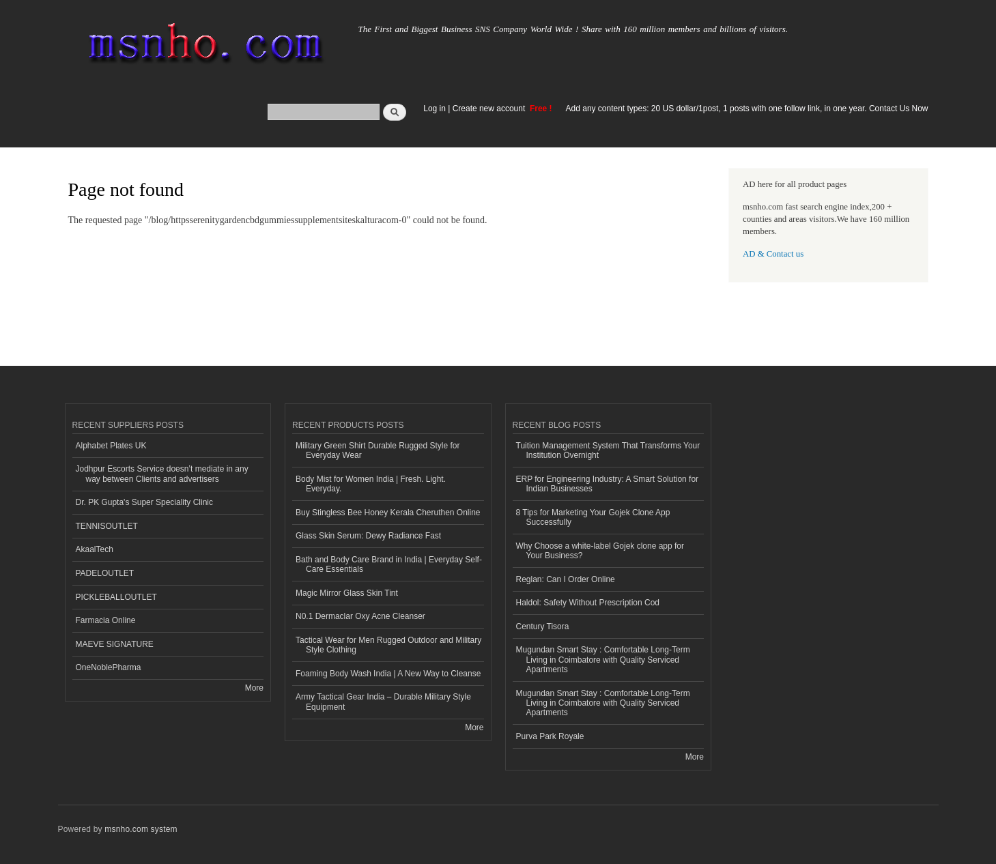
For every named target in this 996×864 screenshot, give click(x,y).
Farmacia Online (106, 620)
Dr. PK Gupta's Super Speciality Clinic (144, 502)
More (254, 688)
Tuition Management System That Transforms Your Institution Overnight (608, 450)
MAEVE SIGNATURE (115, 644)
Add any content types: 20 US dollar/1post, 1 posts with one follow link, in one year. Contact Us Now (747, 108)
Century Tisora (542, 626)
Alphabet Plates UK (111, 445)
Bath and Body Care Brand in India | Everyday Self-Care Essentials (389, 564)
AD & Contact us (773, 254)
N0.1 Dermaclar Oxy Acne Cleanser (360, 616)
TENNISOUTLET (107, 526)
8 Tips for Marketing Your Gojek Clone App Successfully (593, 517)
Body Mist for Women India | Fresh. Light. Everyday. (371, 483)
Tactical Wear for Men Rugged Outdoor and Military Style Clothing (388, 644)
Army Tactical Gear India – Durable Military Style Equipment (383, 701)
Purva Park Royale (550, 736)
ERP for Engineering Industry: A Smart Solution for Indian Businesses (607, 483)
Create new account (490, 108)
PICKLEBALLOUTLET (116, 597)
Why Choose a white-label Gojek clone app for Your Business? (600, 550)
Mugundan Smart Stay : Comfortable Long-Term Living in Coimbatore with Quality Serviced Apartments (603, 659)
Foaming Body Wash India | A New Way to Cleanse (388, 673)
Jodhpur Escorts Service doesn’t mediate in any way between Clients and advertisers (162, 473)
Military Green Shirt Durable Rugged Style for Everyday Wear (377, 450)
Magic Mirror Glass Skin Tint (347, 593)
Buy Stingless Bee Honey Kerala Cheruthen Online (388, 512)
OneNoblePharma (108, 667)
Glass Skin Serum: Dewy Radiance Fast (368, 536)
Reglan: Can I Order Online (565, 579)
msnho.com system (140, 829)
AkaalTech (94, 549)
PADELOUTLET (105, 573)
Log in (434, 108)
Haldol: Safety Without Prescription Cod (588, 602)
